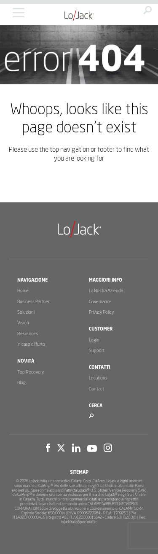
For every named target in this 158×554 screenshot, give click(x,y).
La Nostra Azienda (106, 290)
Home (23, 290)
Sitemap (79, 472)
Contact (96, 389)
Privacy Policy (101, 312)
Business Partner (33, 301)
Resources (27, 333)
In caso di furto (31, 344)
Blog (21, 382)
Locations (98, 378)
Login (94, 340)
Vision (23, 322)
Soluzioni (26, 312)
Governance (100, 301)
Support (96, 350)
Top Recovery (30, 372)
